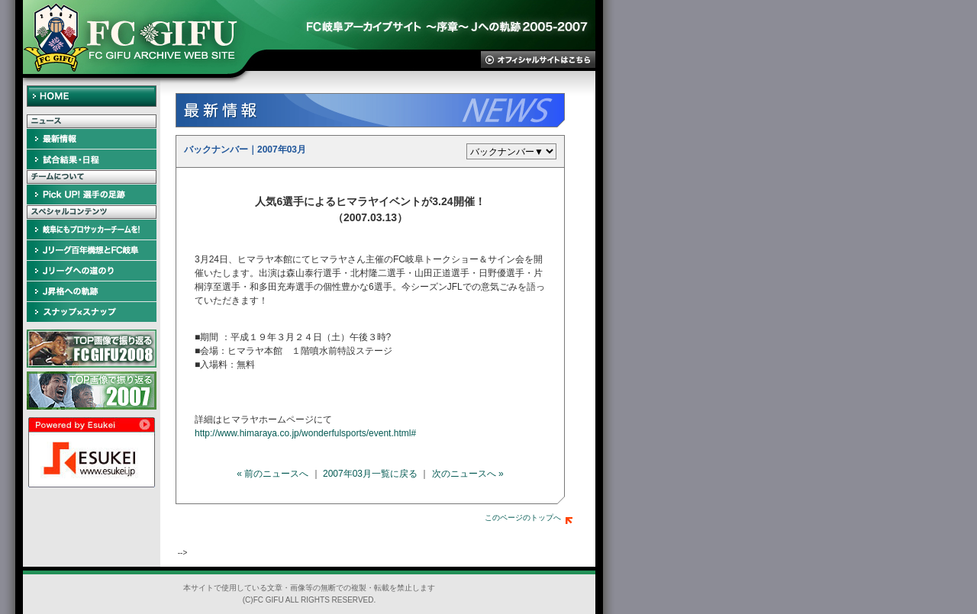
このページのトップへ (528, 517)
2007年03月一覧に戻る (370, 473)
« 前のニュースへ (272, 473)
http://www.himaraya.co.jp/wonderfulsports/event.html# (305, 433)
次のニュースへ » (468, 473)
